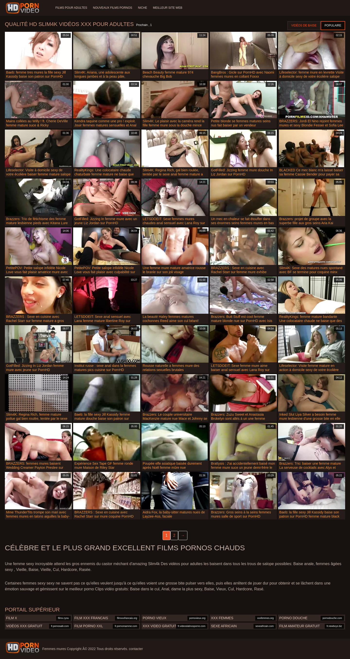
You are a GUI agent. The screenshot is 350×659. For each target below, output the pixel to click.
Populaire (332, 25)
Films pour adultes (71, 7)
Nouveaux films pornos (112, 7)
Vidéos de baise (303, 25)
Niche (142, 7)
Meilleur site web (167, 7)
